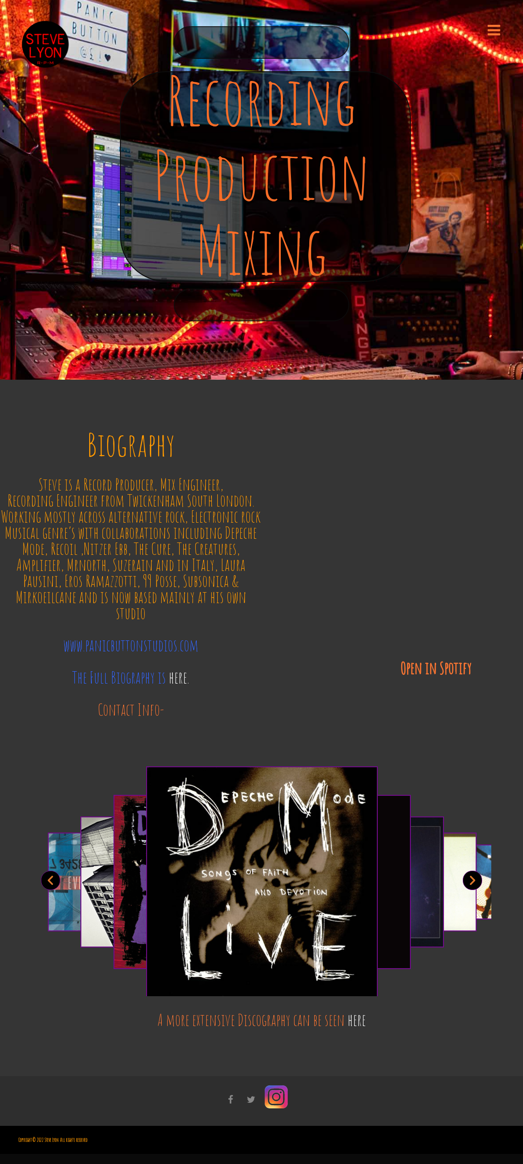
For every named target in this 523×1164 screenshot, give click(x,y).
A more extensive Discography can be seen (262, 1020)
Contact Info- (131, 709)
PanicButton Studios (261, 367)
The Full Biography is (130, 677)
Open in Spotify (436, 668)
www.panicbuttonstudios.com (131, 645)
